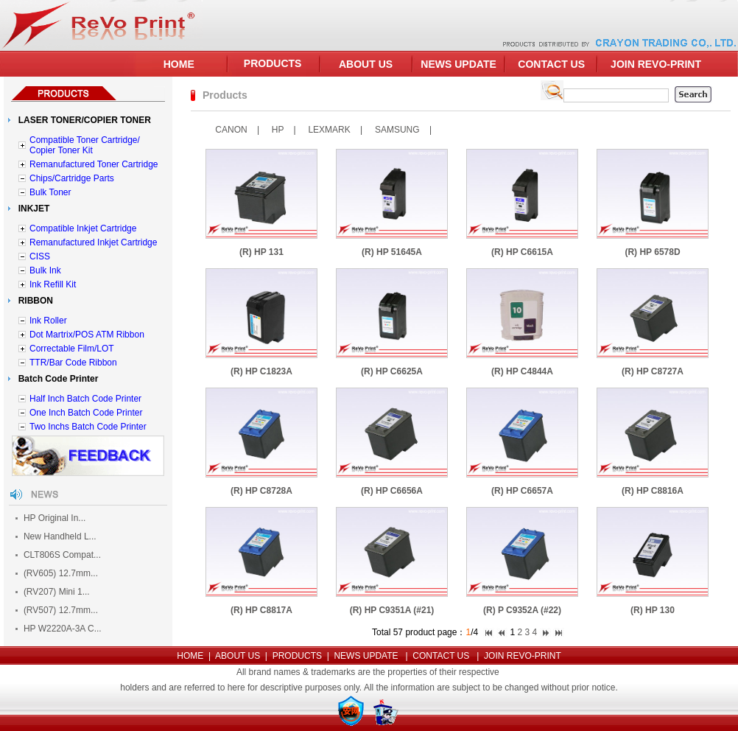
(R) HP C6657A (522, 491)
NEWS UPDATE (458, 64)
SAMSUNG (397, 130)
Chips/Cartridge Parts (71, 178)
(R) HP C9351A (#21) (392, 610)
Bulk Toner (50, 192)
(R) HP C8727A (652, 371)
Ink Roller (48, 320)
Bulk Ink (45, 270)
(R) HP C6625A (392, 371)
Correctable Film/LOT (71, 348)
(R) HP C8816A (652, 491)
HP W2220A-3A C (59, 628)
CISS (39, 256)
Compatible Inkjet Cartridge (82, 228)
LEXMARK (329, 130)
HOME (179, 64)
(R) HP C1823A (261, 371)
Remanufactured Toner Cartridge (93, 164)
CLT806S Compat (59, 555)
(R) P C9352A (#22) (522, 610)
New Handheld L (56, 536)
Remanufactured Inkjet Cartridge (93, 242)
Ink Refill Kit (52, 284)
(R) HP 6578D (652, 252)
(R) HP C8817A (261, 610)
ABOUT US (366, 64)
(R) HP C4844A (522, 371)
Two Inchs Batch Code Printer (88, 427)
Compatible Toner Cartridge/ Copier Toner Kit (84, 145)
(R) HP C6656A (392, 491)
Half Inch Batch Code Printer (85, 399)
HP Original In (51, 518)
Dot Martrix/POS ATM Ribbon (86, 334)
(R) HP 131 (261, 252)
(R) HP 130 (652, 610)
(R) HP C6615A (522, 252)
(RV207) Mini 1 (53, 592)
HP (278, 130)
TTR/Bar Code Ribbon (73, 362)
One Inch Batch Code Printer (85, 413)
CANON (231, 130)
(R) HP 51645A (392, 252)
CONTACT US (551, 64)
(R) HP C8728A (261, 491)
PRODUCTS (273, 63)
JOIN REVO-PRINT (656, 64)
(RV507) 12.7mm (57, 610)
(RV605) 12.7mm (57, 573)
